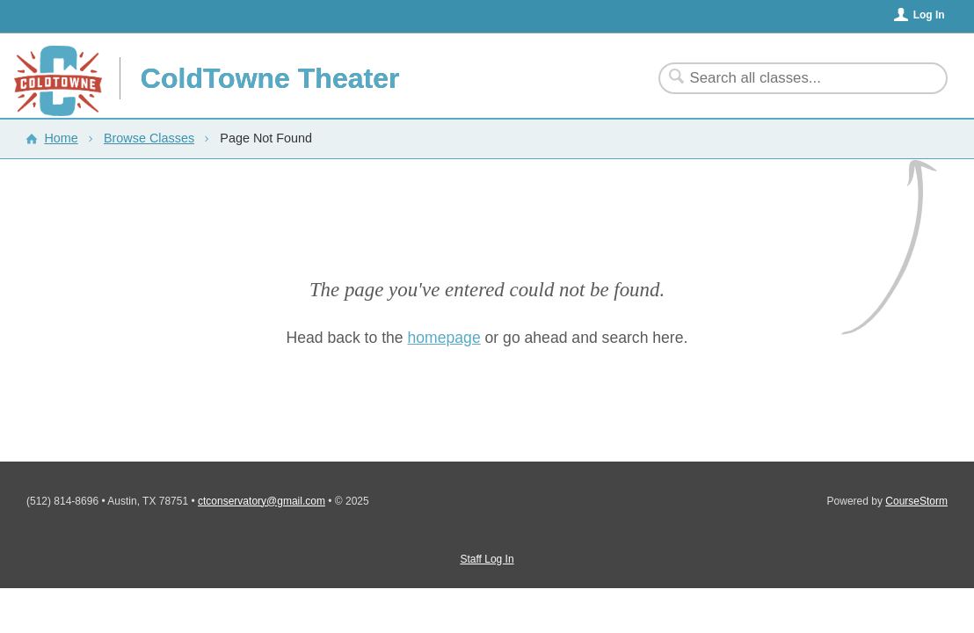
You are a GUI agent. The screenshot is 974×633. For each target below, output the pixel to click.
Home (60, 138)
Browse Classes (149, 138)
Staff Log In (486, 559)
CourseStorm (916, 501)
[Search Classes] (792, 78)
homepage (444, 337)
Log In (929, 15)
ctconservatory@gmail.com (261, 501)
